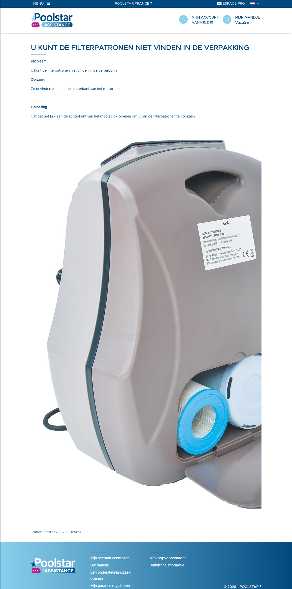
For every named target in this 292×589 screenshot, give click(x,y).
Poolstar (250, 587)
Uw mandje (99, 565)
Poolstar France (133, 3)
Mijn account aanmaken (109, 558)
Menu (41, 3)
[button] (242, 20)
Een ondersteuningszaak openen (110, 576)
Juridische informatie (167, 565)
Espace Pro (231, 3)
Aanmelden (203, 23)
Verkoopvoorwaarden (168, 558)
